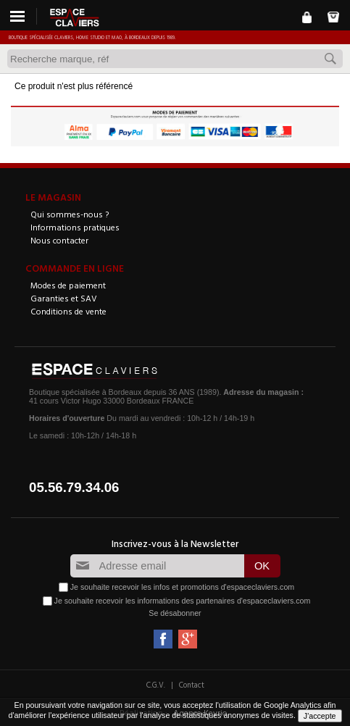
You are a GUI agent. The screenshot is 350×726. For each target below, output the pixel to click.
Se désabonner (175, 613)
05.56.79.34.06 (74, 487)
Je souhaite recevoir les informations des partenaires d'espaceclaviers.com (182, 600)
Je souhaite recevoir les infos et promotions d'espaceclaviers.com (182, 587)
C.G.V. (155, 684)
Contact (191, 684)
